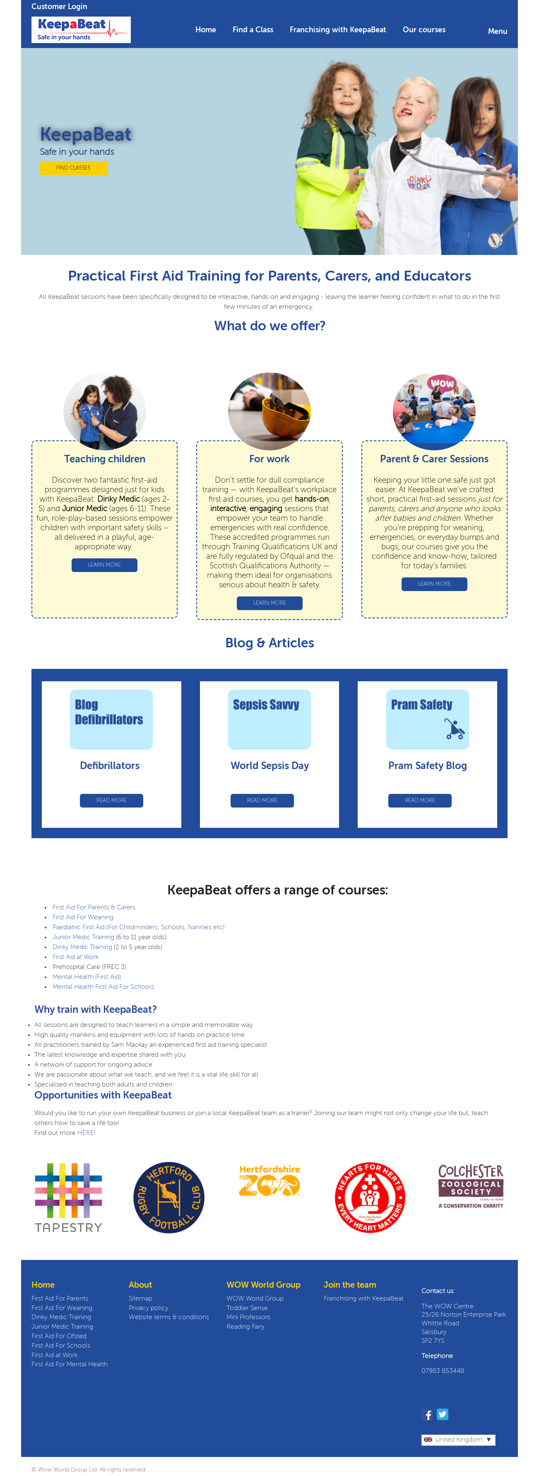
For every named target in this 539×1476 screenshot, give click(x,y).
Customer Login (59, 7)
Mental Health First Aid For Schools (102, 987)
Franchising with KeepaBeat (338, 30)
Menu (498, 32)
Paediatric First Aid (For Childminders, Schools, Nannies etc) (138, 927)
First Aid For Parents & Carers (94, 907)
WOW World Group (255, 1299)
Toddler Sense (247, 1308)
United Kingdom (453, 1440)
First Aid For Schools (60, 1346)
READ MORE (111, 800)
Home (205, 30)
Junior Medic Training (83, 937)
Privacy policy (148, 1308)
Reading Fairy (245, 1327)
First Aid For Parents (59, 1299)
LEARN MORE (104, 565)
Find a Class (253, 30)
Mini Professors (248, 1317)
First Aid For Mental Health (69, 1364)
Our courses (424, 30)
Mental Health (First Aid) (87, 977)
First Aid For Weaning (83, 917)
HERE (85, 1133)
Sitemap (140, 1299)
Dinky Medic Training (82, 947)
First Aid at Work (76, 957)
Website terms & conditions (169, 1317)
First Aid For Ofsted (59, 1336)
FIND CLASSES (73, 168)
